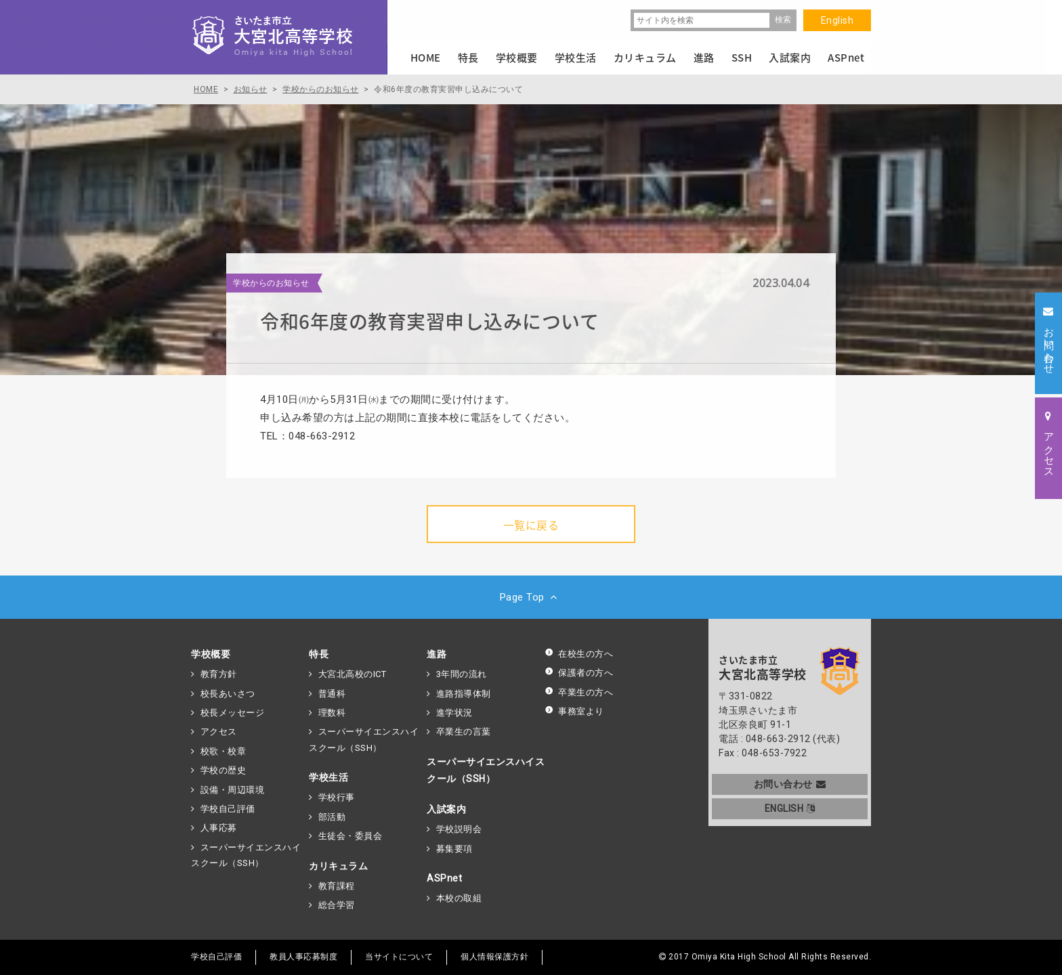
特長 (318, 654)
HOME (425, 57)
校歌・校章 (223, 751)
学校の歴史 (223, 770)
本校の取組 (459, 898)
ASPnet (444, 878)
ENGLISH (790, 808)
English (837, 20)
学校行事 (336, 797)
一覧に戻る (531, 525)
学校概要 (210, 654)
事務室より (574, 711)
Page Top (531, 597)
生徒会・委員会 (350, 836)
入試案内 (446, 809)
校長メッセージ (232, 713)
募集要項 (454, 849)
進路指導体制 (463, 694)
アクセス (218, 732)
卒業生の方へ (579, 692)
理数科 (332, 713)
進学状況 (454, 713)
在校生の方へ (579, 654)
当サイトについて (399, 956)
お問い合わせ (790, 784)
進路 (436, 654)
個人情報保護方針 (494, 956)
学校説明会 (459, 829)
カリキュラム (338, 866)
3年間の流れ (461, 674)
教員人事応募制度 (303, 956)
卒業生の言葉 (463, 732)
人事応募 (218, 828)
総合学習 (336, 905)
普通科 (332, 694)
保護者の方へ (579, 673)
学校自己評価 (227, 809)
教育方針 (218, 674)
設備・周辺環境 (232, 790)
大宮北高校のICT (352, 674)
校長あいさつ (227, 694)
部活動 (332, 817)
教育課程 (336, 886)
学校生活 (328, 777)
